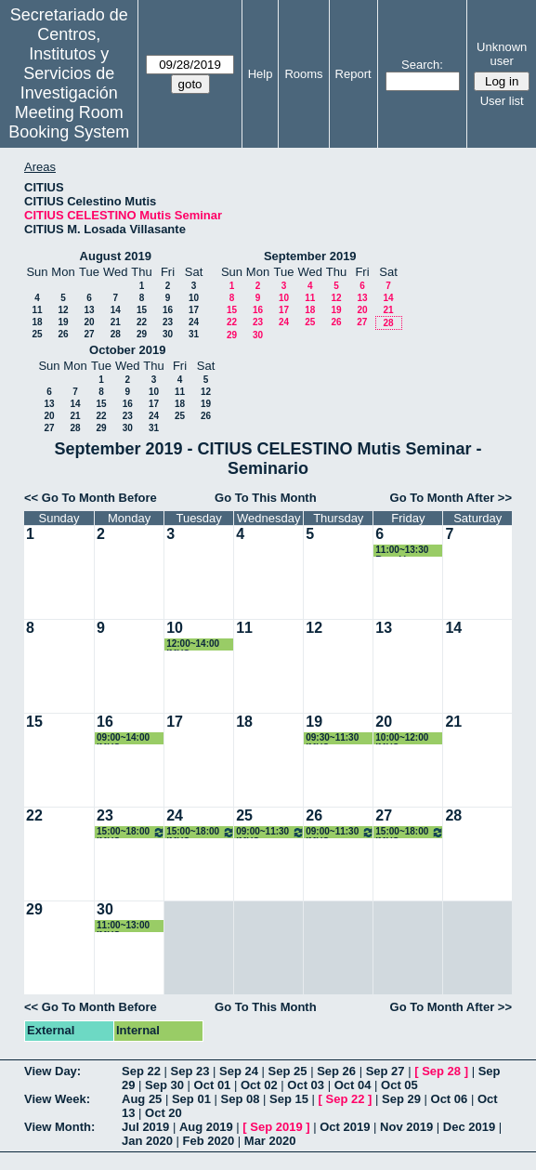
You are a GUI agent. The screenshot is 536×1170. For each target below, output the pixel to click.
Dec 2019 (469, 1127)
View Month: (59, 1127)
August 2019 (115, 256)
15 (142, 310)
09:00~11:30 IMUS (270, 832)
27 (89, 334)
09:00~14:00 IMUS (123, 738)
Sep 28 (441, 1071)
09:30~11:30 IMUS (332, 738)
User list (502, 101)
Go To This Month (266, 498)
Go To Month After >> (451, 498)
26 (63, 334)
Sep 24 (238, 1071)
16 (168, 310)
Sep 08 (239, 1099)
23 (168, 322)
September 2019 (310, 256)
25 (37, 334)
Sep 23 (190, 1071)
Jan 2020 (147, 1141)
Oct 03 (305, 1085)
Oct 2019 (345, 1127)
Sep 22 (141, 1071)
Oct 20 (163, 1113)
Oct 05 (399, 1085)
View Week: (57, 1099)
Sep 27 (385, 1071)
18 (37, 322)
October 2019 (127, 350)
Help (260, 74)
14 (116, 310)
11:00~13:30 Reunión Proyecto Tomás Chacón (408, 551)
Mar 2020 (270, 1141)
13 (89, 310)
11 (37, 310)
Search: (422, 65)
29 (142, 334)
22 (142, 322)
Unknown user (502, 54)
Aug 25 (142, 1099)
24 (194, 322)
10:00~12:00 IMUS (401, 738)
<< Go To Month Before (90, 498)
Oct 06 (449, 1099)
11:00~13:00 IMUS (123, 926)
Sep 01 (191, 1099)
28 (116, 334)
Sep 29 (401, 1099)
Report (353, 74)
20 (89, 322)
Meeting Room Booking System (68, 122)
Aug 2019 (206, 1127)
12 (63, 310)
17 (194, 310)
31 (194, 334)
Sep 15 (288, 1099)
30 (168, 334)
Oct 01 (212, 1085)
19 (63, 322)
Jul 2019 (145, 1127)
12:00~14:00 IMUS (192, 644)
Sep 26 (336, 1071)
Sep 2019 (276, 1127)
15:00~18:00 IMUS (131, 832)
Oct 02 (259, 1085)
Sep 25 (287, 1071)
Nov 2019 (406, 1127)
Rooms (303, 74)
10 (194, 298)
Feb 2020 (209, 1141)
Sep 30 (164, 1085)
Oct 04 (353, 1085)
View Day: (52, 1071)
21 (116, 322)
